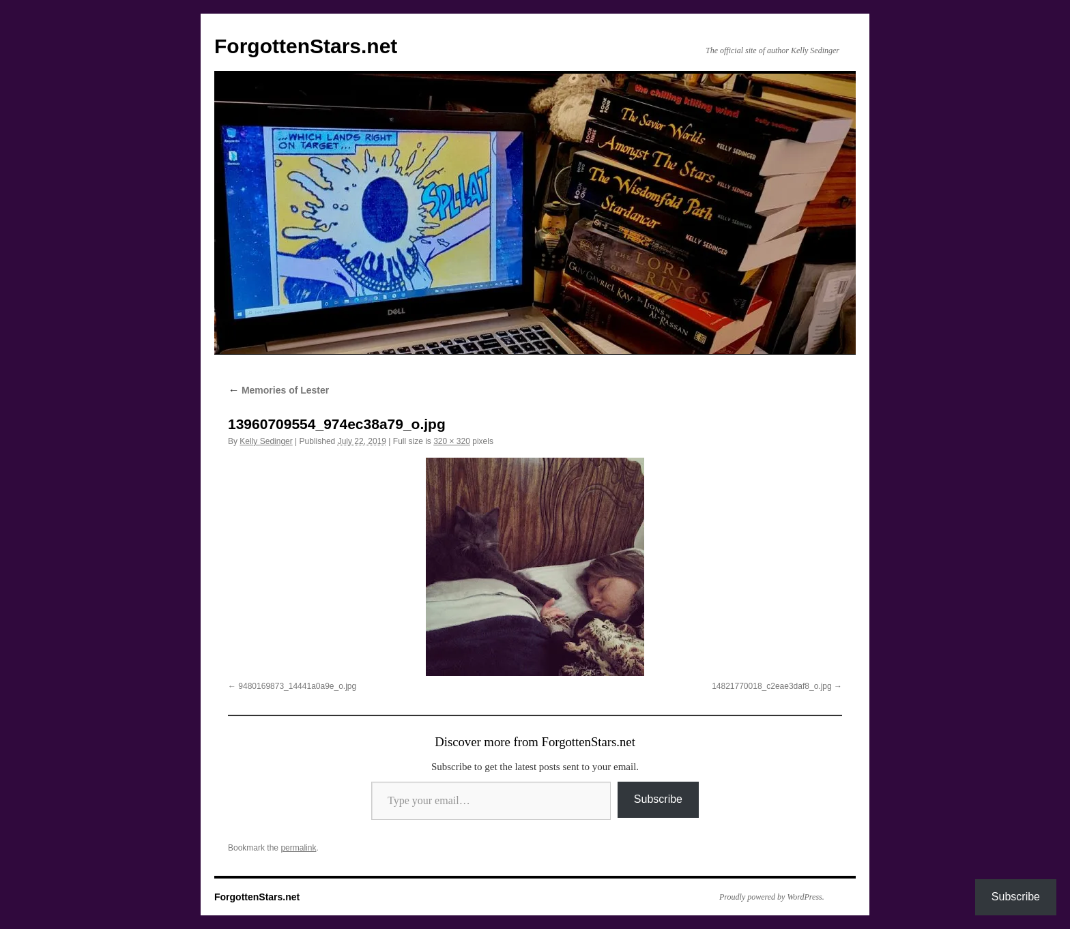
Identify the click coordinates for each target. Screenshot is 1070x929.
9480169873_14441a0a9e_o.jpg (297, 686)
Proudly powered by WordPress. (771, 897)
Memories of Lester (278, 390)
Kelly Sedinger (266, 441)
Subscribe (658, 799)
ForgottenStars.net (305, 46)
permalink (298, 848)
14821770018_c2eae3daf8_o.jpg (772, 686)
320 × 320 (451, 441)
